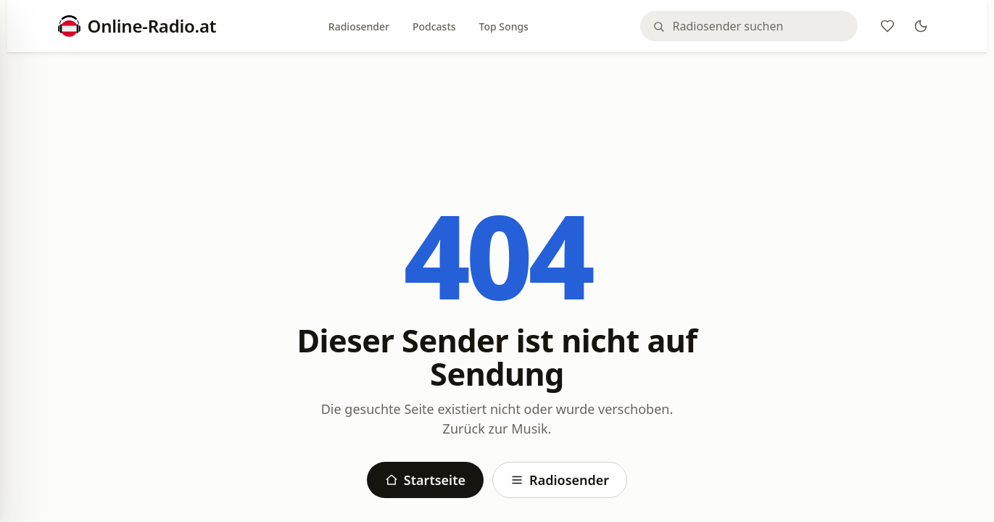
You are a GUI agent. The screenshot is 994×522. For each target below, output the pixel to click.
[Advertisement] (497, 103)
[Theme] (921, 26)
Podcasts (434, 26)
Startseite (425, 480)
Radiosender (358, 26)
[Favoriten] (887, 26)
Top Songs (504, 26)
